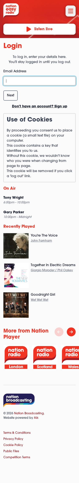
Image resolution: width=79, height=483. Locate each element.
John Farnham (41, 240)
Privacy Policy (13, 439)
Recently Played (19, 227)
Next (10, 95)
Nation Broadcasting (29, 413)
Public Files (11, 451)
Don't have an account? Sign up (39, 106)
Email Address (14, 71)
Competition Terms (16, 457)
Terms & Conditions (17, 433)
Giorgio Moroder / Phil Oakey (52, 270)
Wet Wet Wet (39, 300)
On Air (9, 189)
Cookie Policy (13, 445)
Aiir (36, 418)
